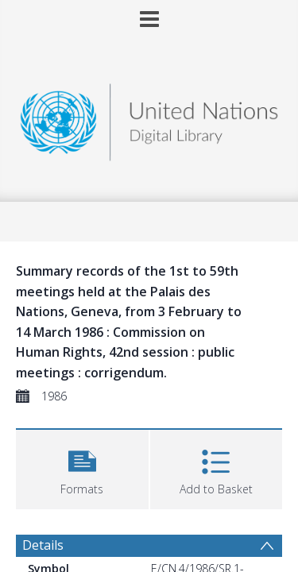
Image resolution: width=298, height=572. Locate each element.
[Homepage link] (149, 118)
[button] (82, 467)
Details (43, 545)
